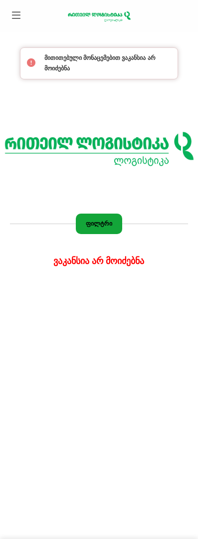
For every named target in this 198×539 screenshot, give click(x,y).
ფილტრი (99, 223)
